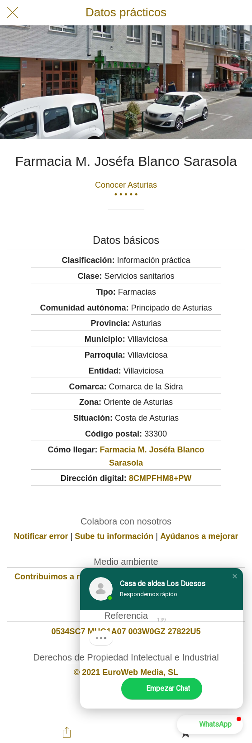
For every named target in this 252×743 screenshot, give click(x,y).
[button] (234, 576)
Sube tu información (114, 536)
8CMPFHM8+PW (160, 478)
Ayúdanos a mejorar (199, 536)
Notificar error (41, 536)
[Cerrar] (12, 12)
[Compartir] (66, 732)
